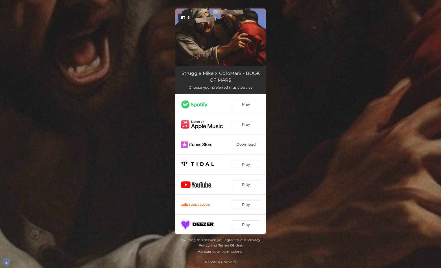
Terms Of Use (230, 245)
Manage (204, 251)
